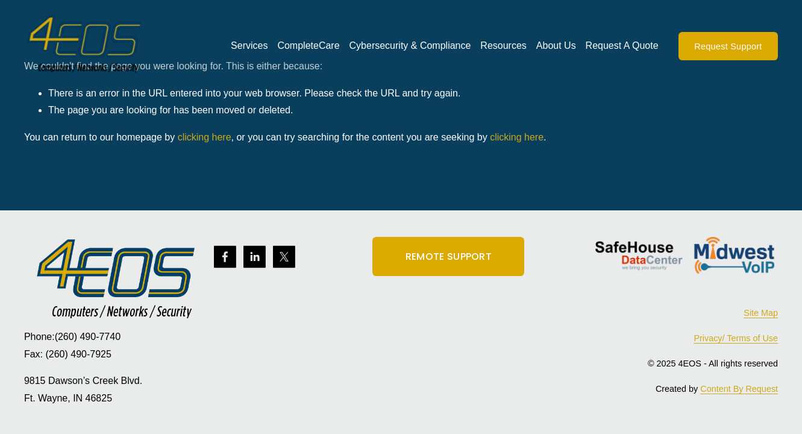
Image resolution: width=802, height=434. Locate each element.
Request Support (728, 46)
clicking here (204, 137)
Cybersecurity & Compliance (410, 45)
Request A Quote (622, 45)
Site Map (761, 313)
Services (249, 45)
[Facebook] (225, 256)
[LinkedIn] (254, 256)
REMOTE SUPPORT (449, 256)
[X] (284, 256)
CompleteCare (308, 45)
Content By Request (739, 389)
